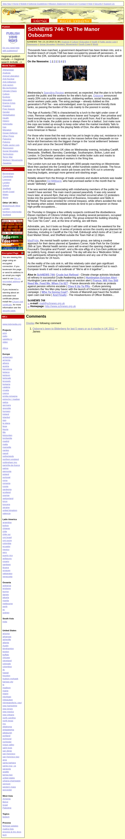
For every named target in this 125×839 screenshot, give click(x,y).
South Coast (85, 44)
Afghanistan (8, 70)
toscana (6, 504)
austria (6, 366)
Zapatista (7, 163)
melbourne (8, 603)
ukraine (6, 507)
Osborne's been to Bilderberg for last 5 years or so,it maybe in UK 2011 (73, 328)
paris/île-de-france (11, 465)
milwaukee (8, 700)
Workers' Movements (67, 44)
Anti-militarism (9, 82)
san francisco (9, 754)
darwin (6, 594)
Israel (5, 805)
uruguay (6, 570)
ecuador (6, 546)
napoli (5, 453)
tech (5, 835)
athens (6, 363)
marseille (7, 447)
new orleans (8, 715)
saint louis (7, 748)
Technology (8, 154)
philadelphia (8, 730)
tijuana (6, 567)
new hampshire (10, 706)
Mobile (23, 4)
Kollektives (7, 169)
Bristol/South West (11, 206)
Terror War (8, 157)
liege (5, 426)
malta (5, 444)
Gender (6, 112)
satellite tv (7, 339)
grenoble (7, 408)
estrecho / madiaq (11, 399)
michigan (7, 696)
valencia (7, 513)
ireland (6, 414)
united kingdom (10, 510)
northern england (11, 459)
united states (9, 778)
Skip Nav (7, 4)
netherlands (8, 456)
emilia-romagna (10, 396)
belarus (6, 372)
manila (6, 600)
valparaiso (7, 573)
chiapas (6, 528)
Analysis (65, 42)
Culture (74, 42)
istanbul (6, 417)
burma (6, 591)
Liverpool (7, 179)
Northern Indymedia (12, 212)
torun (5, 501)
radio (5, 336)
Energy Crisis (9, 103)
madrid (6, 441)
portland (6, 735)
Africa (5, 348)
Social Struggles (47, 44)
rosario (6, 561)
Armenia (7, 799)
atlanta (6, 642)
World (95, 44)
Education (85, 42)
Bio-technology (10, 88)
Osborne (98, 95)
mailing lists (8, 829)
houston (6, 675)
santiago (7, 564)
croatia (6, 390)
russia (5, 486)
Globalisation (9, 115)
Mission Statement (58, 4)
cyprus (6, 393)
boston (6, 651)
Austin (6, 645)
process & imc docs (12, 832)
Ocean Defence (10, 133)
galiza (5, 402)
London (6, 182)
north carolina (9, 718)
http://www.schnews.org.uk (60, 306)
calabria (6, 387)
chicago (6, 657)
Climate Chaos (10, 91)
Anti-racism (8, 85)
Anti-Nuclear (8, 79)
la (3, 684)
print (5, 333)
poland (6, 474)
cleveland (7, 660)
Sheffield (7, 188)
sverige (6, 495)
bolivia (6, 525)
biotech (6, 817)
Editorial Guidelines (37, 4)
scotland (7, 492)
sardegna (7, 489)
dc (4, 669)
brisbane (7, 588)
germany (7, 405)
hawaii (6, 672)
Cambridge (8, 176)
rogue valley (8, 744)
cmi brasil (7, 537)
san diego (7, 751)
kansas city (8, 682)
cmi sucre (7, 540)
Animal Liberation (11, 76)
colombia (7, 543)
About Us (72, 4)
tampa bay (8, 775)
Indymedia (8, 124)
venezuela (7, 576)
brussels (7, 381)
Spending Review (54, 92)
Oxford (6, 185)
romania (6, 483)
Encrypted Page (10, 253)
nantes (6, 450)
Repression (32, 44)
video (5, 342)
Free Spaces (9, 109)
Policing (6, 142)
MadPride (33, 240)
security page (9, 310)
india (5, 621)
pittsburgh (7, 733)
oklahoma (7, 726)
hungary (6, 411)
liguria (5, 429)
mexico (6, 549)
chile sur (7, 534)
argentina (7, 522)
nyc (4, 724)
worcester (7, 790)
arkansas (7, 636)
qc (4, 609)
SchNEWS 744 (45, 274)
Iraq (4, 127)
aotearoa (7, 585)
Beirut (5, 802)
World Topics (9, 65)
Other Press (8, 136)
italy (4, 420)
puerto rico (8, 555)
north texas (8, 720)
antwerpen (8, 357)
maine (5, 691)
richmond (7, 739)
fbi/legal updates (10, 826)
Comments (36, 316)
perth (5, 606)
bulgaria (6, 384)
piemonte (7, 471)
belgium (6, 375)
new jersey (8, 709)
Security (98, 4)
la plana (6, 423)
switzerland (8, 498)
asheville (7, 639)
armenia (6, 360)
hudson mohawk (10, 678)
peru (5, 552)
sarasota (7, 769)
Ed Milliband (54, 181)
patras (6, 468)
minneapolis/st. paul (12, 702)
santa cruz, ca (9, 766)
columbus (7, 666)
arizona (6, 633)
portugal (6, 477)
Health (94, 42)
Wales (6, 194)
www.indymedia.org (12, 324)
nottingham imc (10, 462)
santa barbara (9, 763)
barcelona (7, 369)
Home (16, 4)
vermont (6, 784)
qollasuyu (7, 558)
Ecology (6, 97)
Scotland (7, 214)
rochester (7, 742)
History (6, 121)
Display (30, 323)
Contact (82, 4)
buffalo (6, 654)
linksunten (7, 435)
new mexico (8, 711)
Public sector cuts (107, 42)
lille (4, 432)
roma (5, 480)
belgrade (7, 378)
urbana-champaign (12, 781)
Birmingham (8, 173)
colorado (7, 663)
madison (7, 687)
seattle (6, 772)
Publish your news (13, 37)
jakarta (6, 597)
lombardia (7, 438)
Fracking (7, 106)
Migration (7, 130)
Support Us (109, 4)
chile (5, 531)
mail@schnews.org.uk (52, 303)
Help (90, 4)
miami (5, 693)
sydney (6, 612)
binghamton (8, 648)
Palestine (7, 139)
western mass (9, 787)
